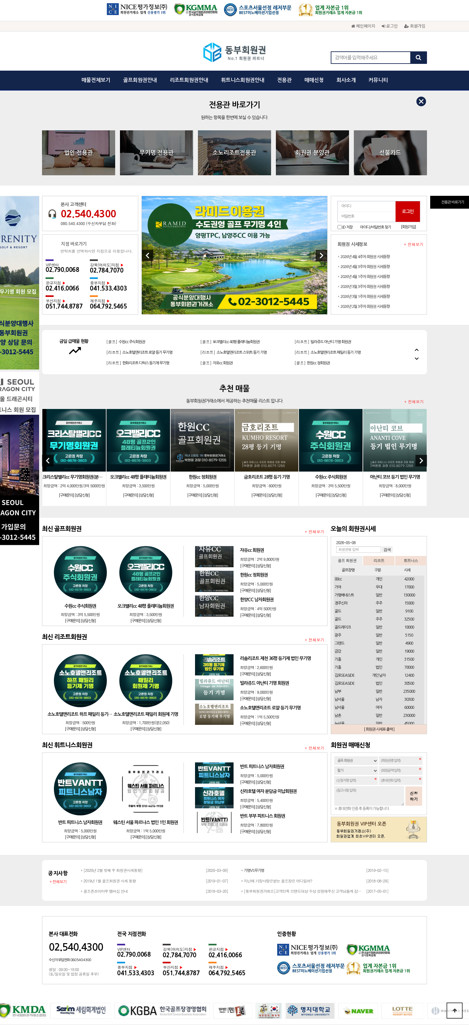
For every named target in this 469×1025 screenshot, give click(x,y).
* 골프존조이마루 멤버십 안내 (104, 796)
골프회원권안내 (140, 80)
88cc (338, 484)
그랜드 (339, 548)
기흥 (338, 564)
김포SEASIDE (344, 580)
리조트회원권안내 (189, 80)
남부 (338, 596)
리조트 (378, 465)
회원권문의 (269, 946)
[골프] (125, 249)
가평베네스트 (344, 500)
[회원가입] (408, 132)
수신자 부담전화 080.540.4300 (70, 865)
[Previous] (147, 160)
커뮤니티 (378, 80)
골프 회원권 (347, 465)
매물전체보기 (95, 80)
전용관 (284, 80)
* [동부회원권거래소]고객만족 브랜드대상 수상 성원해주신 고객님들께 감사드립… (302, 796)
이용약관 (222, 946)
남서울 (339, 604)
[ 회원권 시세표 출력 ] (379, 634)
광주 (338, 540)
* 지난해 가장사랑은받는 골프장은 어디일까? (276, 785)
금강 (338, 556)
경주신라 (341, 508)
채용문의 (293, 946)
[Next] (321, 160)
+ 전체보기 (413, 149)
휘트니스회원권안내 (242, 80)
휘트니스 (411, 465)
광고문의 (244, 946)
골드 (338, 516)
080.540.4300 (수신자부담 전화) (88, 128)
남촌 (338, 620)
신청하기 (414, 701)
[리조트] (322, 249)
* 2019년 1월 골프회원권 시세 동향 (108, 785)
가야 (338, 492)
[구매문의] (66, 400)
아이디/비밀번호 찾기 (375, 132)
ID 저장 (347, 132)
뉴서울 (339, 628)
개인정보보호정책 (192, 946)
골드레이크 (343, 532)
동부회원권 (234, 53)
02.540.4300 (88, 119)
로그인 (390, 26)
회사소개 (346, 80)
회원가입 (414, 26)
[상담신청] (82, 400)
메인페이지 (363, 26)
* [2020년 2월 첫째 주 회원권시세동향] (111, 775)
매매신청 (314, 80)
